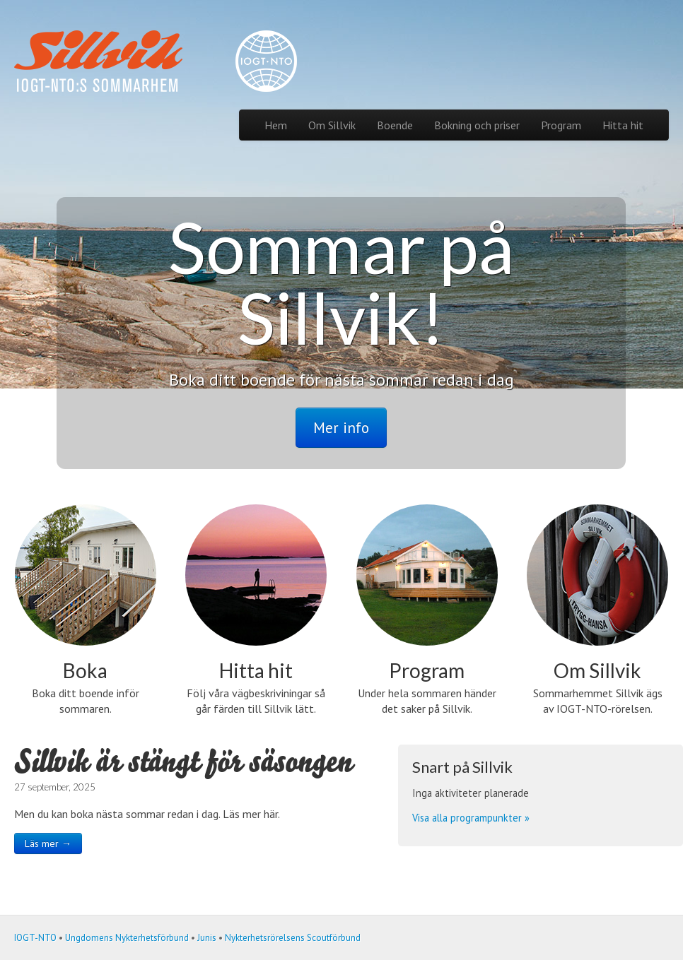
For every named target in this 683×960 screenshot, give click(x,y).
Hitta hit (622, 125)
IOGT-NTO (35, 938)
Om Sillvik (332, 125)
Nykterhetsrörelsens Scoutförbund (293, 938)
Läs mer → (48, 843)
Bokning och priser (477, 125)
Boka (85, 670)
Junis (206, 938)
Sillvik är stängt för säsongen (183, 761)
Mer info (341, 427)
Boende (395, 125)
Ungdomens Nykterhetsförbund (127, 938)
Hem (275, 125)
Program (561, 125)
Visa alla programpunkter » (471, 817)
